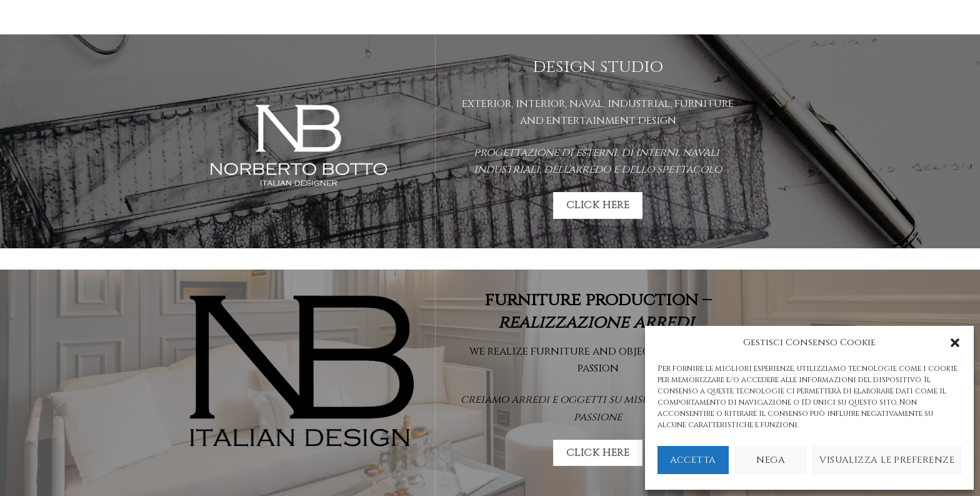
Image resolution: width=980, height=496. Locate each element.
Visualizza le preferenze (886, 460)
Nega (770, 460)
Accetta (693, 460)
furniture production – (597, 311)
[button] (955, 343)
